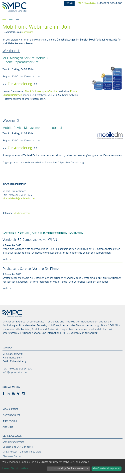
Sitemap (7, 427)
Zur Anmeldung (19, 84)
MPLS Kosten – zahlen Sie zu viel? (21, 452)
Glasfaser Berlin (11, 456)
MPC (15, 7)
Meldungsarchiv (22, 213)
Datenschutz (11, 415)
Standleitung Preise (13, 442)
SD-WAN (113, 325)
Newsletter (10, 409)
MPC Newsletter (87, 3)
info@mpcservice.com (14, 372)
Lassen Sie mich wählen (15, 468)
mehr (6, 259)
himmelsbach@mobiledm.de (18, 199)
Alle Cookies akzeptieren (106, 468)
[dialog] (62, 466)
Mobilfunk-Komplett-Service (41, 91)
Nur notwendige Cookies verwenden (68, 468)
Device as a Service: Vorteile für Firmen (31, 268)
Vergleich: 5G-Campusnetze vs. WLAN (29, 239)
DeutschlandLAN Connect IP (18, 447)
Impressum (9, 421)
